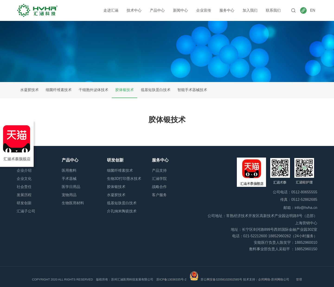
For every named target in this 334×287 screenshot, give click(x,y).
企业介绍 (24, 170)
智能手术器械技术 (192, 90)
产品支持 (159, 170)
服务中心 (226, 10)
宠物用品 (69, 195)
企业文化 (24, 179)
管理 (299, 279)
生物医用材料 (73, 203)
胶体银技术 (124, 90)
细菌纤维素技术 (59, 90)
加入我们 (250, 10)
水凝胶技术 (29, 90)
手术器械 (69, 179)
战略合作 (159, 187)
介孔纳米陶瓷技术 (122, 211)
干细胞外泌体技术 (93, 90)
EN (312, 10)
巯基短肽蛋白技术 (155, 90)
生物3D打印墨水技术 (124, 179)
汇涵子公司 (26, 211)
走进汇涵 (110, 10)
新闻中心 (180, 10)
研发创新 (24, 203)
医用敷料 (69, 170)
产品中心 (157, 10)
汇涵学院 (159, 179)
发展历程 (24, 195)
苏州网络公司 (280, 279)
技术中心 (134, 10)
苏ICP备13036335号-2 (171, 279)
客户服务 (159, 195)
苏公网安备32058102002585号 (221, 279)
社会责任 (24, 187)
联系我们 (273, 10)
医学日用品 (71, 187)
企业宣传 (203, 10)
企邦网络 (264, 279)
